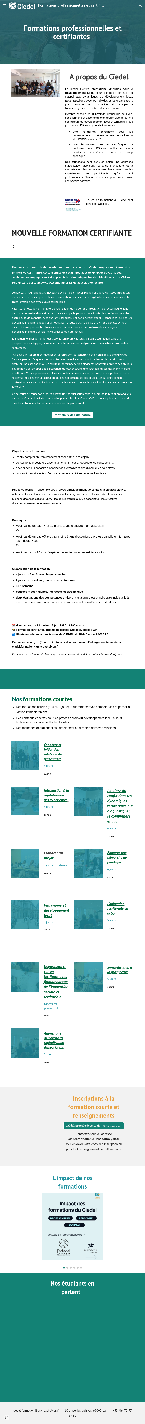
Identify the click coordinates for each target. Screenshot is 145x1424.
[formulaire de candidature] (72, 415)
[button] (4, 5)
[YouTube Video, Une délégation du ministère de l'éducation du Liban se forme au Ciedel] (72, 1377)
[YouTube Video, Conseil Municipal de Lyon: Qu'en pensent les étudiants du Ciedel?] (104, 1327)
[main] (72, 32)
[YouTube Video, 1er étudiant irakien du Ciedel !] (41, 1327)
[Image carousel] (72, 1231)
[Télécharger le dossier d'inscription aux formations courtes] (93, 1125)
